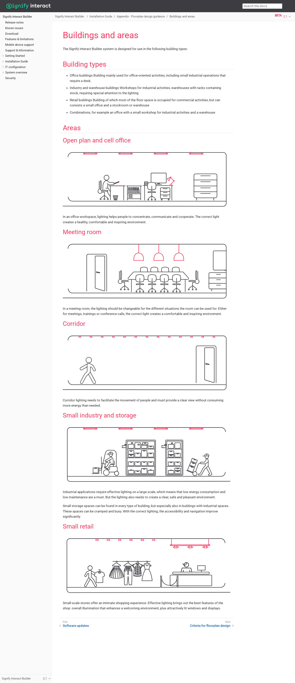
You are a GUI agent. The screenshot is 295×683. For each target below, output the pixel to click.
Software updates (76, 626)
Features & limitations (19, 39)
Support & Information (19, 50)
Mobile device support (19, 45)
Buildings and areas (182, 16)
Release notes (14, 22)
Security (10, 78)
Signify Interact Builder (17, 16)
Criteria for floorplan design (210, 626)
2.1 (285, 16)
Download (11, 33)
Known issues (14, 28)
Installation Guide (16, 61)
